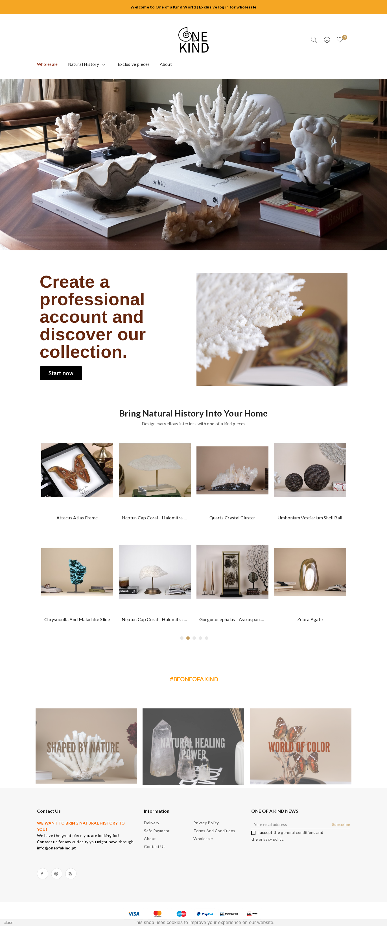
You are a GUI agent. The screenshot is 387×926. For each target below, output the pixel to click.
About (150, 838)
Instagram (70, 873)
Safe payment (157, 830)
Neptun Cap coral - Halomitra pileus (155, 517)
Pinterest (56, 873)
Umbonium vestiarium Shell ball (309, 517)
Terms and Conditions (214, 830)
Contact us (154, 846)
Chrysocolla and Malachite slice (77, 619)
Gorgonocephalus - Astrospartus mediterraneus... (232, 619)
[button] (61, 373)
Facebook (42, 873)
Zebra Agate (310, 619)
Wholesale (203, 838)
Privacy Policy (206, 822)
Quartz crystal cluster (232, 517)
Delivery (151, 822)
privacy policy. (271, 839)
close (8, 922)
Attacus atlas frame (77, 517)
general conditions (298, 832)
